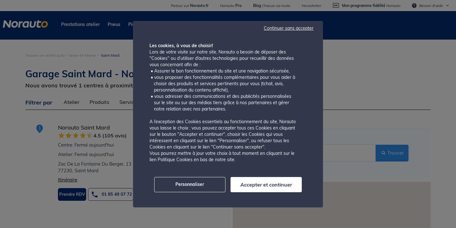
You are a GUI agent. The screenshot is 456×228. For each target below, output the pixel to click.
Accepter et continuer (266, 184)
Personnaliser (189, 184)
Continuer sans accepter (289, 28)
